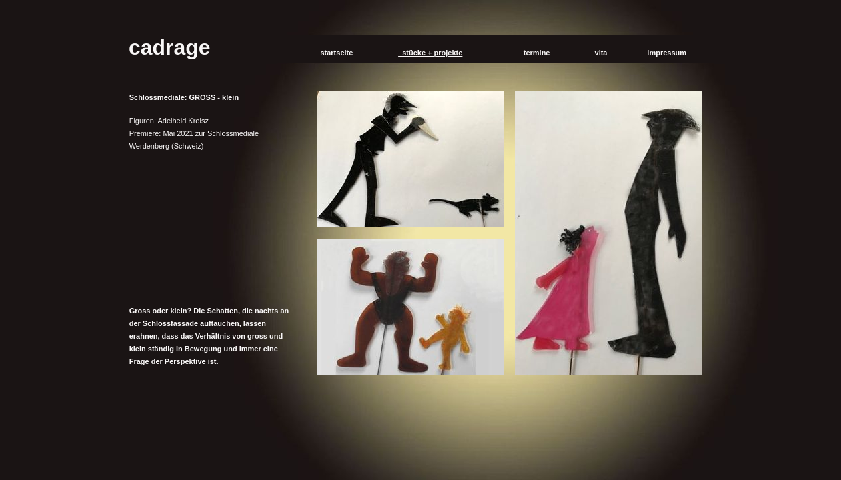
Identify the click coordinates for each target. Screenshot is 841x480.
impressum (664, 53)
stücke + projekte (430, 53)
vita (598, 53)
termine (535, 53)
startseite (334, 53)
